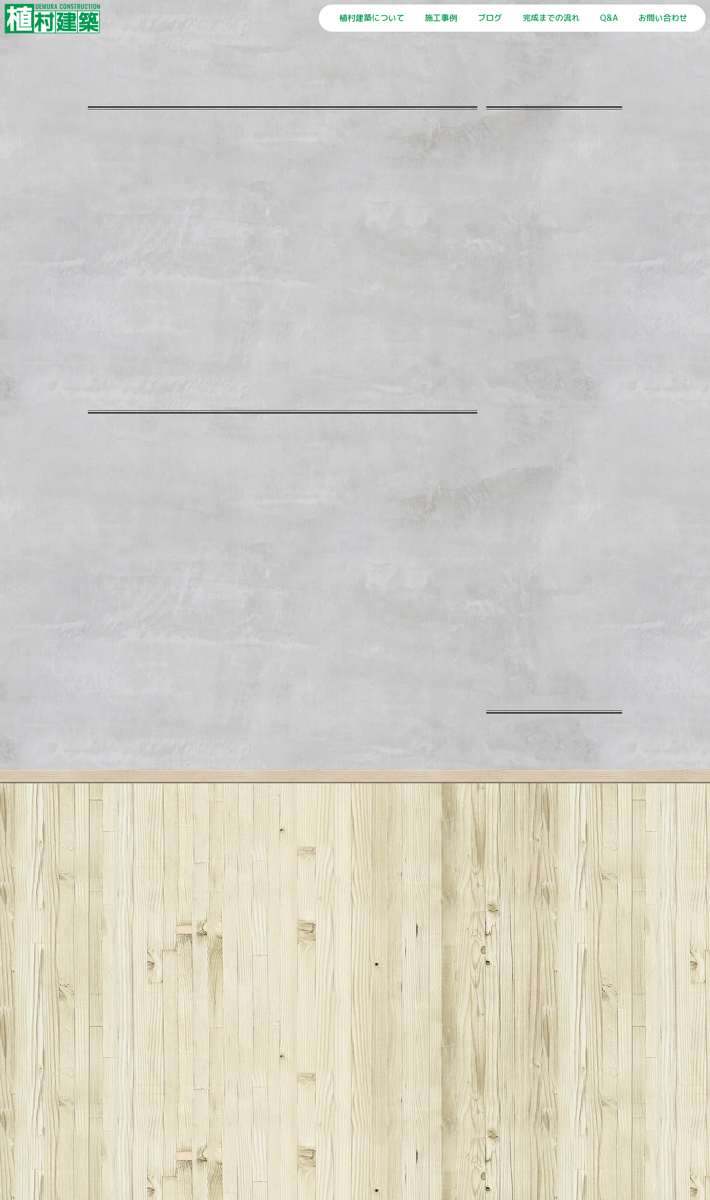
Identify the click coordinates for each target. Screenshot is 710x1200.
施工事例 (441, 18)
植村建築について (371, 18)
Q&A (609, 18)
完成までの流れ (551, 18)
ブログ (490, 18)
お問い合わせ (662, 18)
